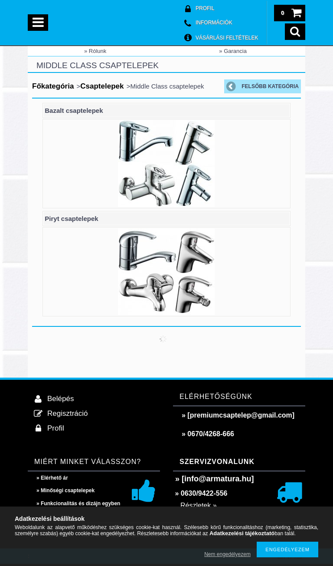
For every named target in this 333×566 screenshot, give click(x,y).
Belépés (60, 399)
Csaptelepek (102, 86)
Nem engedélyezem (227, 554)
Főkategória (53, 86)
